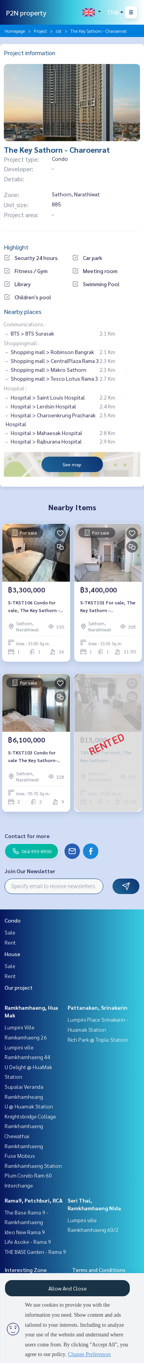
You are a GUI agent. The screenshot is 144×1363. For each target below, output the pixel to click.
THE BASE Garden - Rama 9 (35, 1251)
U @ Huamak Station (29, 1106)
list (58, 31)
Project (40, 31)
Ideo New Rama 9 (25, 1231)
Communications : (25, 324)
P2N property (26, 12)
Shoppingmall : (21, 342)
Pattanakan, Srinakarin (97, 1007)
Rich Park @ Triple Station (98, 1039)
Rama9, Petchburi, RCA (34, 1200)
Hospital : (15, 388)
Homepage (15, 31)
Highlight (16, 247)
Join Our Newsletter (30, 870)
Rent (10, 942)
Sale (10, 932)
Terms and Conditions (99, 1269)
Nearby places (22, 311)
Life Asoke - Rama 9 (28, 1241)
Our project (19, 987)
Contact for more (27, 835)
